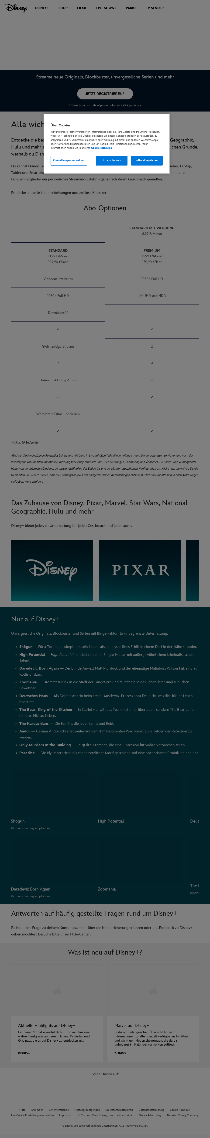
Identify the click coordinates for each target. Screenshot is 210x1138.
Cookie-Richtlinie (101, 147)
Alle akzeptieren (147, 160)
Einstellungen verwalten (68, 160)
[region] (107, 144)
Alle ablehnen (112, 160)
